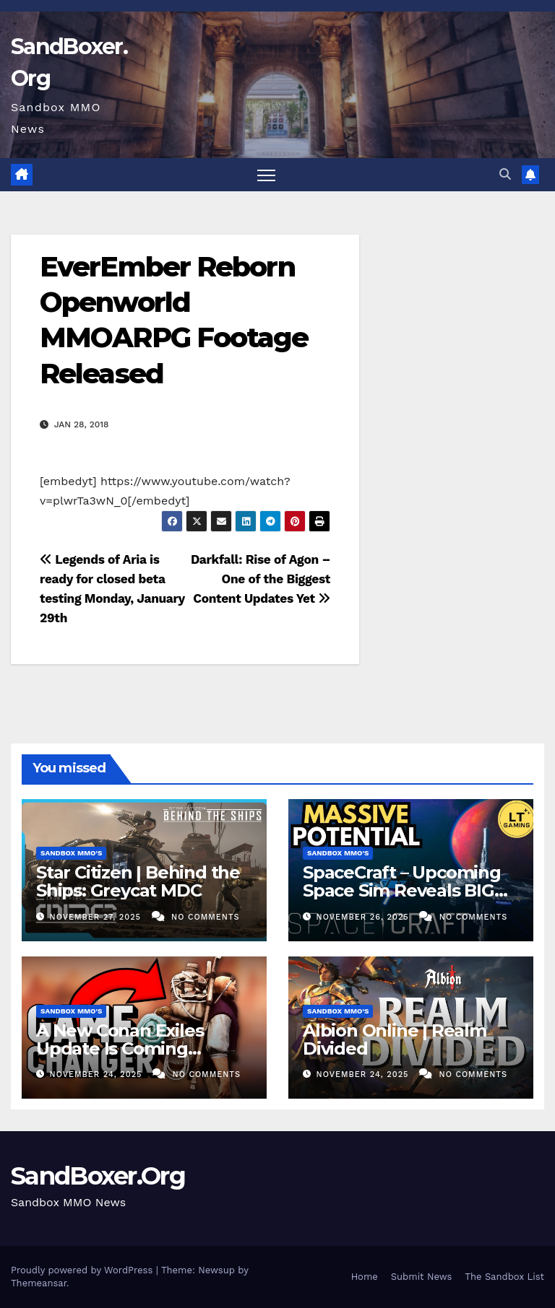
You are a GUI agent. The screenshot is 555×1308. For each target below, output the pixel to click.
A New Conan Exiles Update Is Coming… (119, 1039)
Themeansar (38, 1283)
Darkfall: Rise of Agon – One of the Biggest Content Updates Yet (260, 579)
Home (364, 1276)
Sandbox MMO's (71, 853)
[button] (505, 174)
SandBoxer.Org (98, 1176)
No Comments (205, 917)
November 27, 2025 (97, 917)
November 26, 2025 (365, 917)
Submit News (421, 1276)
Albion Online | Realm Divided (394, 1039)
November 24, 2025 (97, 1074)
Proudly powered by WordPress (83, 1270)
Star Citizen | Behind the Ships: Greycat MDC (138, 881)
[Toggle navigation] (266, 175)
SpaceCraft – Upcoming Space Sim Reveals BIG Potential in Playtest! (402, 890)
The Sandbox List (504, 1276)
